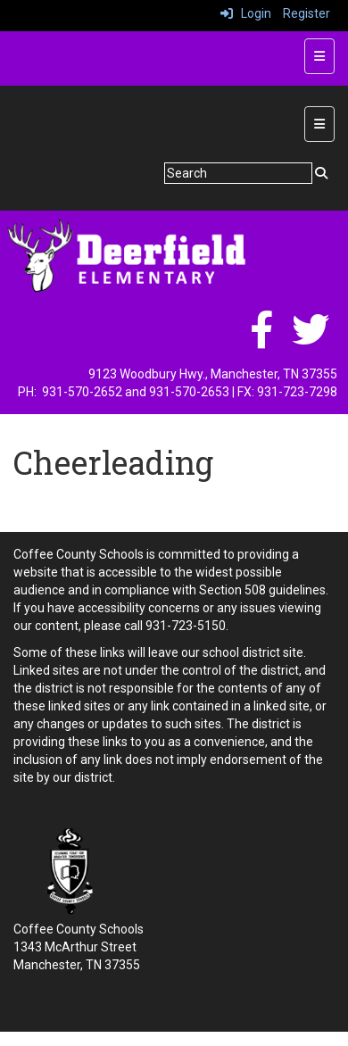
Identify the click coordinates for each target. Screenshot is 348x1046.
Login (245, 13)
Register (306, 13)
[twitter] (310, 339)
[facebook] (261, 339)
